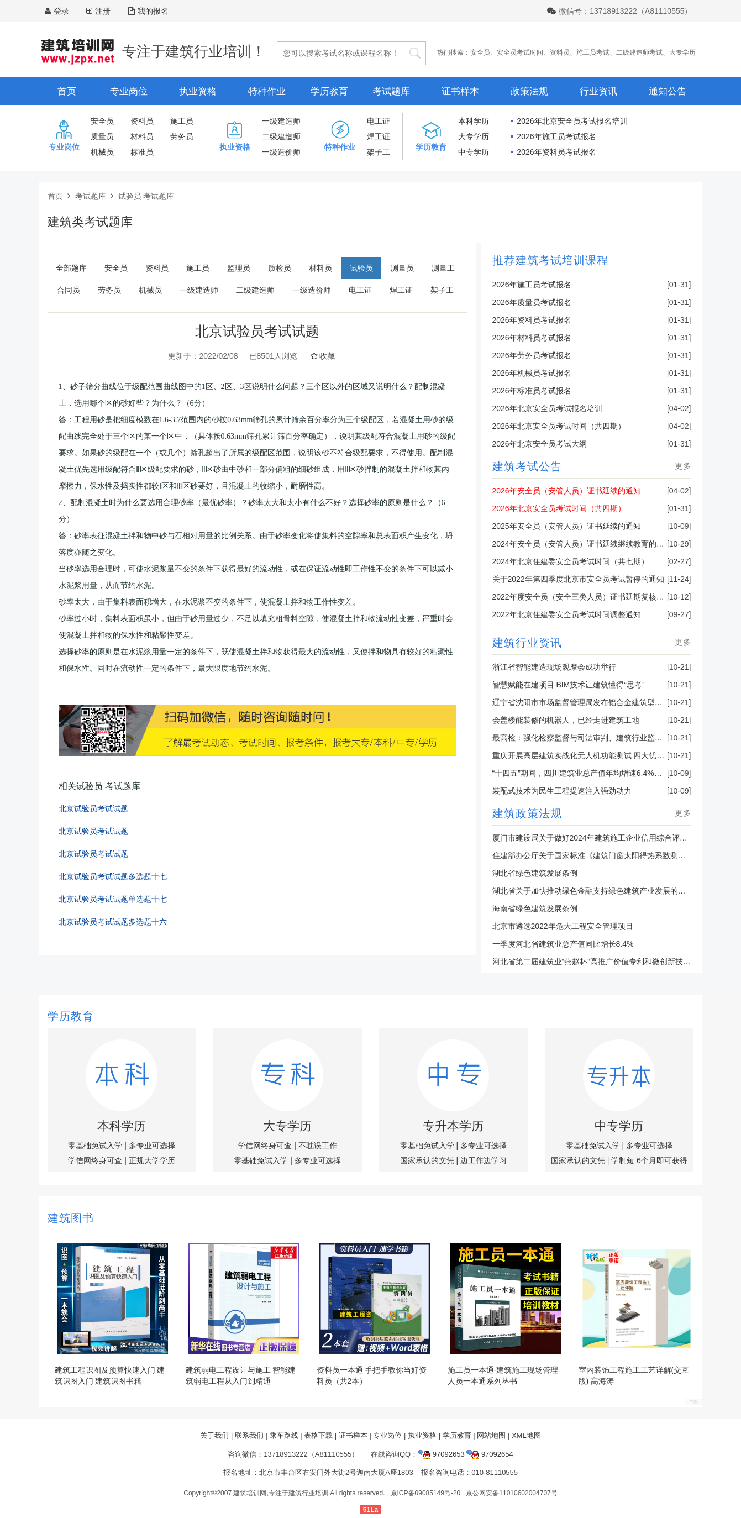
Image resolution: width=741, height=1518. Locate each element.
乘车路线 (284, 1435)
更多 (683, 465)
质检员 (279, 268)
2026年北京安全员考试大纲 (539, 443)
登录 (61, 11)
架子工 (378, 152)
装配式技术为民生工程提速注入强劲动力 (562, 790)
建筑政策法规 (527, 813)
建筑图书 (71, 1218)
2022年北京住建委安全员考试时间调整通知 (566, 614)
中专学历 (473, 152)
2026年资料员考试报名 (556, 152)
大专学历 (682, 52)
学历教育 (329, 91)
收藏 (323, 355)
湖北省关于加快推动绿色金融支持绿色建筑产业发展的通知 (592, 890)
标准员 (142, 152)
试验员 (361, 268)
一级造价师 (281, 152)
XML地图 (526, 1435)
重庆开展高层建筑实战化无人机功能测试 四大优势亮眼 (586, 755)
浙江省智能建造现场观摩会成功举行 (554, 667)
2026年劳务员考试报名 (531, 355)
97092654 (489, 1454)
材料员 (142, 136)
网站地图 (491, 1435)
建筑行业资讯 (527, 642)
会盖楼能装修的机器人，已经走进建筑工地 (565, 720)
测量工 (443, 268)
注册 (103, 11)
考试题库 (391, 91)
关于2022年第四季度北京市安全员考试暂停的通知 (578, 579)
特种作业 (267, 91)
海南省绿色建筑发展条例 (534, 908)
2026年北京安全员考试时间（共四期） (559, 426)
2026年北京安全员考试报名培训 (572, 121)
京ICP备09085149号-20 (426, 1493)
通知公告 (667, 91)
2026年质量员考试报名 (531, 302)
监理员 (238, 268)
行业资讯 (598, 91)
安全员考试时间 (520, 52)
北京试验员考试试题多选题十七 (113, 877)
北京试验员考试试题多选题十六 (113, 922)
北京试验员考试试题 (93, 809)
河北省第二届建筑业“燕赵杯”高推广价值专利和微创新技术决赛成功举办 (614, 961)
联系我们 (249, 1435)
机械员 (102, 152)
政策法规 (529, 91)
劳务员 (181, 136)
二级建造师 (281, 136)
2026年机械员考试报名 (531, 373)
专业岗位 (129, 91)
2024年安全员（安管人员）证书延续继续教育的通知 (582, 543)
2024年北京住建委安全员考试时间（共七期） (570, 561)
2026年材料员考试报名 (531, 337)
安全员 (480, 52)
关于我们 (214, 1435)
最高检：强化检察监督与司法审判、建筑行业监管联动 (585, 737)
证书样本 (460, 91)
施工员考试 (592, 52)
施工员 (181, 121)
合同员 (68, 290)
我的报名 (148, 11)
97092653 (441, 1454)
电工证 (378, 121)
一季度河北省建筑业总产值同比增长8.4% (563, 943)
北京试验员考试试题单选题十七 (113, 899)
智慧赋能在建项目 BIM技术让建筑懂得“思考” (568, 684)
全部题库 (71, 268)
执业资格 (198, 91)
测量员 (402, 268)
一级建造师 (281, 121)
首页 (66, 91)
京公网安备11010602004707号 (511, 1493)
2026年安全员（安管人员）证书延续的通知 (566, 490)
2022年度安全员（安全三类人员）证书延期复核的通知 (586, 596)
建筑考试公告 (527, 466)
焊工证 (378, 136)
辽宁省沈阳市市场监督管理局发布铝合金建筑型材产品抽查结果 (600, 702)
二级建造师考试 (639, 52)
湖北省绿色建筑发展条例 (534, 873)
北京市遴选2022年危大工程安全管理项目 (562, 926)
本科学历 (473, 121)
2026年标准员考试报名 (531, 390)
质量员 (102, 136)
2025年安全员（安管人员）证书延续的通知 (566, 526)
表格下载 (318, 1435)
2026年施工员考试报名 (556, 136)
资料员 (560, 52)
